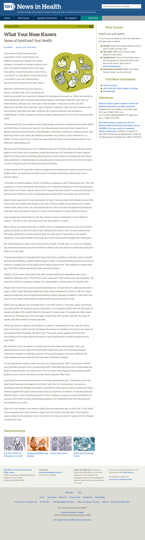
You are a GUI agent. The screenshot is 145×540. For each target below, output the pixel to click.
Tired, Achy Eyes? (59, 453)
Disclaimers (87, 497)
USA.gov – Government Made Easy (116, 502)
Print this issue (83, 26)
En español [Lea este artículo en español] (8, 47)
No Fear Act (45, 502)
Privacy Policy (74, 497)
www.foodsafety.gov (112, 66)
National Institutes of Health (72, 512)
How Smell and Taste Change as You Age (120, 88)
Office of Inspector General (88, 502)
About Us (62, 497)
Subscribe (67, 492)
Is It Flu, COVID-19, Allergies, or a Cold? (13, 454)
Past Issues (51, 497)
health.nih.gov (128, 472)
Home (41, 497)
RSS (78, 492)
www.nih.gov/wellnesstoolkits (120, 480)
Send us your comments (26, 47)
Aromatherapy (109, 91)
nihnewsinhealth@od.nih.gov (50, 472)
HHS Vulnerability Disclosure (64, 502)
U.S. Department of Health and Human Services (72, 520)
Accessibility (100, 497)
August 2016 (12, 26)
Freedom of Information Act (26, 502)
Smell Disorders (110, 85)
